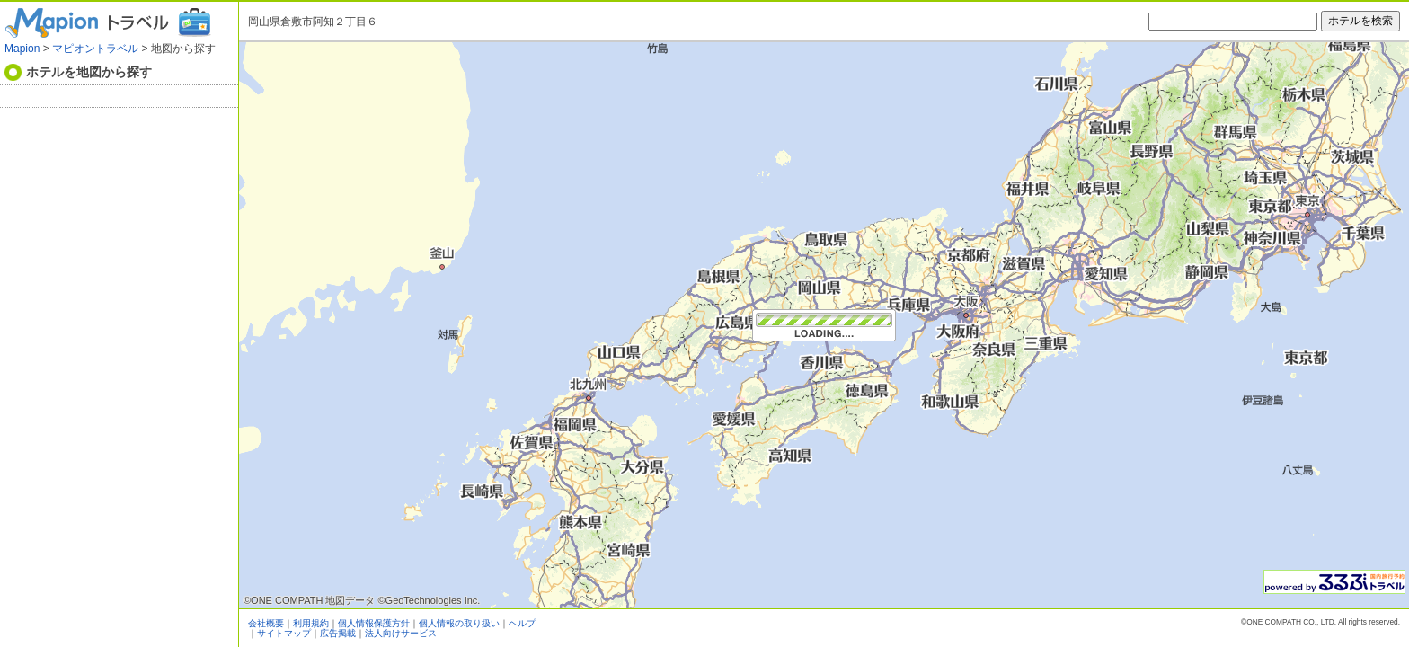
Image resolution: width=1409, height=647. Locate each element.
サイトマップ (284, 633)
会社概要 (266, 623)
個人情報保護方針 (374, 623)
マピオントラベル (95, 48)
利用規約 (311, 623)
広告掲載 (338, 633)
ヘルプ (522, 623)
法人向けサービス (401, 633)
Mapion (22, 48)
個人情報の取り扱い (459, 623)
